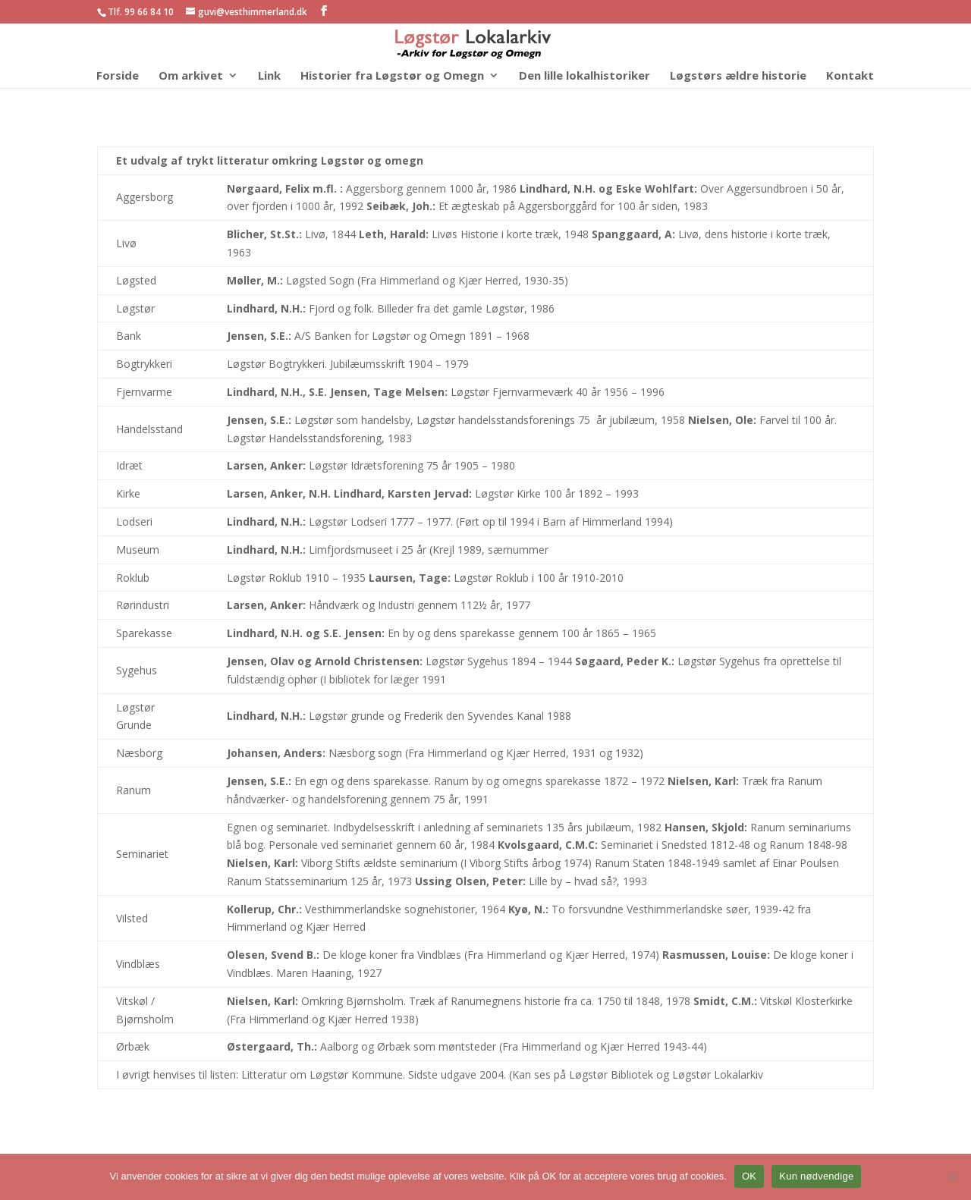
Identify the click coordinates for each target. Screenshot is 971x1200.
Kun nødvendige (816, 1176)
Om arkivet (191, 76)
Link (269, 76)
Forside (117, 76)
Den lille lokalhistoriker (584, 76)
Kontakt (850, 76)
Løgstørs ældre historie (738, 76)
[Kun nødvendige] (952, 1176)
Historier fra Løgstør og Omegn (392, 76)
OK (749, 1176)
